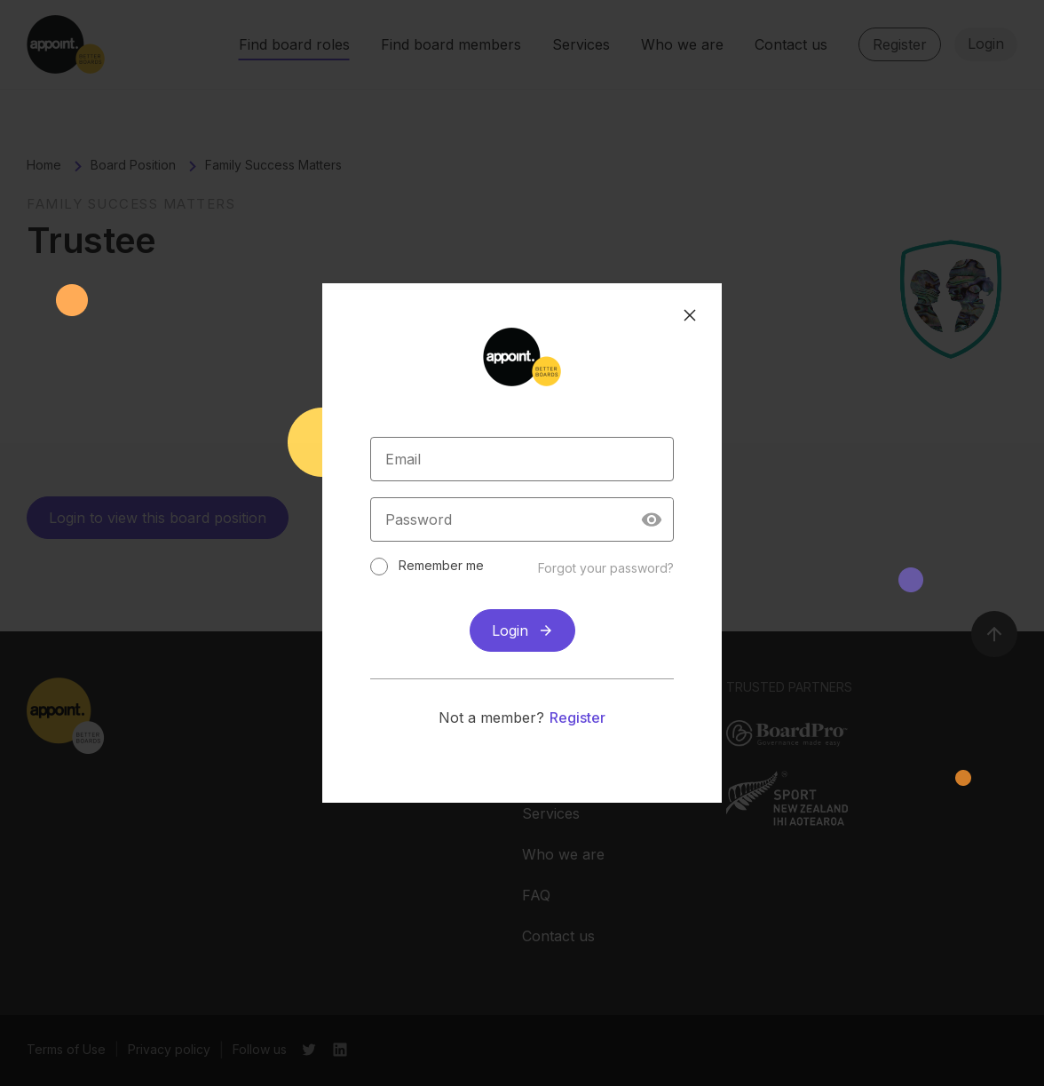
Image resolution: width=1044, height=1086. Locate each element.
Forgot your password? (604, 567)
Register (577, 717)
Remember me (443, 565)
